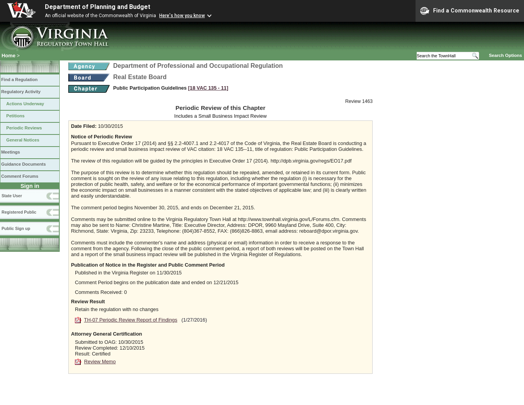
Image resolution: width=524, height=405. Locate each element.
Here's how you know (182, 15)
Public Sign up (16, 228)
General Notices (22, 140)
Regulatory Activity (21, 91)
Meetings (10, 152)
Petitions (15, 115)
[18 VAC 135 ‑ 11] (208, 88)
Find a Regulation (19, 79)
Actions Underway (25, 103)
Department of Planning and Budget (97, 7)
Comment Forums (19, 176)
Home (9, 55)
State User (12, 195)
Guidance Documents (23, 164)
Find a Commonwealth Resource (469, 11)
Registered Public (19, 212)
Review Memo (100, 361)
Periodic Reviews (24, 128)
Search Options (505, 55)
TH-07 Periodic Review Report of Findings (130, 320)
